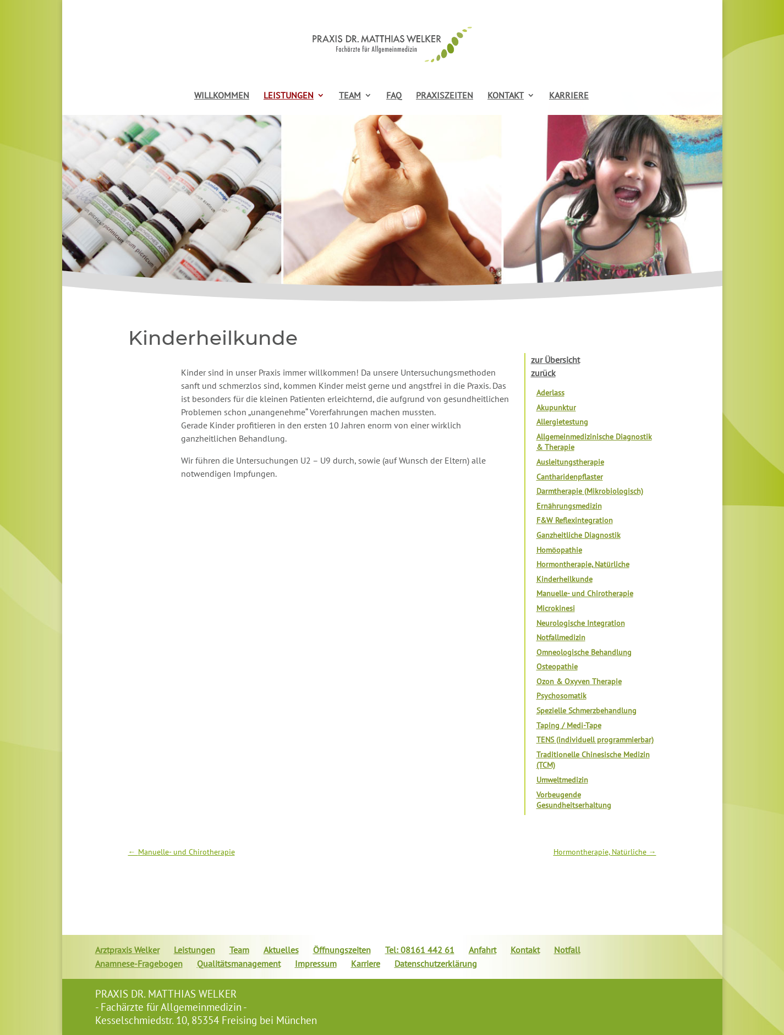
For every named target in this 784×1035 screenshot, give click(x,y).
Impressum (316, 963)
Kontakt (525, 949)
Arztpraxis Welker (127, 949)
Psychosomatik (561, 696)
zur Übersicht (555, 359)
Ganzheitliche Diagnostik (578, 535)
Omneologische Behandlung (584, 652)
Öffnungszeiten (342, 949)
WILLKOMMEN (221, 96)
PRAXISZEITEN (444, 96)
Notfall (567, 949)
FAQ (394, 96)
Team (239, 949)
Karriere (365, 963)
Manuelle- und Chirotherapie (584, 593)
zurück (543, 372)
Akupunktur (556, 407)
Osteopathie (557, 666)
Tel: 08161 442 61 (419, 949)
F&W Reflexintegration (574, 520)
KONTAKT (505, 96)
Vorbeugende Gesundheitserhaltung (573, 800)
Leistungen (194, 949)
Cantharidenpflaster (569, 477)
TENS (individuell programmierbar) (595, 740)
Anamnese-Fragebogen (139, 963)
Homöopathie (559, 550)
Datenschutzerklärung (435, 963)
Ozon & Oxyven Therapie (579, 681)
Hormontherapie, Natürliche (582, 564)
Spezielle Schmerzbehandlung (586, 710)
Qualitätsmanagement (239, 963)
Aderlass (550, 393)
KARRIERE (569, 96)
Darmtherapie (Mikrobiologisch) (589, 491)
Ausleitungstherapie (570, 462)
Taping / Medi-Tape (568, 725)
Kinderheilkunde (564, 579)
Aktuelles (281, 949)
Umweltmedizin (562, 780)
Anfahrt (482, 949)
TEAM (350, 96)
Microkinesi (555, 608)
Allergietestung (562, 422)
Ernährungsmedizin (569, 506)
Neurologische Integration (580, 623)
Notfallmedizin (560, 637)
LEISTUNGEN (289, 96)
